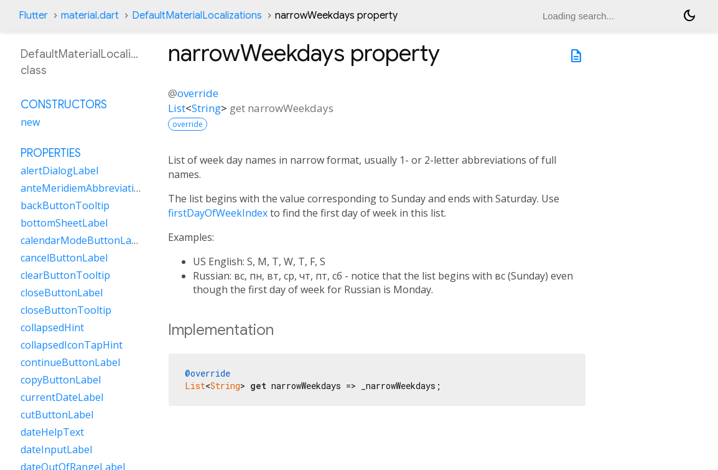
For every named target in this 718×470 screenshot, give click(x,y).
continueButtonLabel (70, 362)
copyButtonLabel (61, 380)
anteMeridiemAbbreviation (83, 188)
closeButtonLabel (62, 292)
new (30, 122)
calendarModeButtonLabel (83, 240)
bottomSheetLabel (64, 223)
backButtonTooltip (65, 205)
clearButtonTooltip (65, 275)
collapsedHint (52, 327)
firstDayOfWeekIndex (218, 213)
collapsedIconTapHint (72, 345)
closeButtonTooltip (66, 310)
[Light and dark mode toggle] (689, 16)
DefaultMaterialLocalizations (197, 15)
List (176, 108)
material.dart (90, 15)
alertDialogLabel (59, 170)
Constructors (64, 104)
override (197, 93)
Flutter (33, 15)
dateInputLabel (56, 449)
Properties (51, 153)
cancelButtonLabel (64, 258)
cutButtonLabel (57, 414)
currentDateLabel (62, 397)
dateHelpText (52, 432)
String (206, 108)
